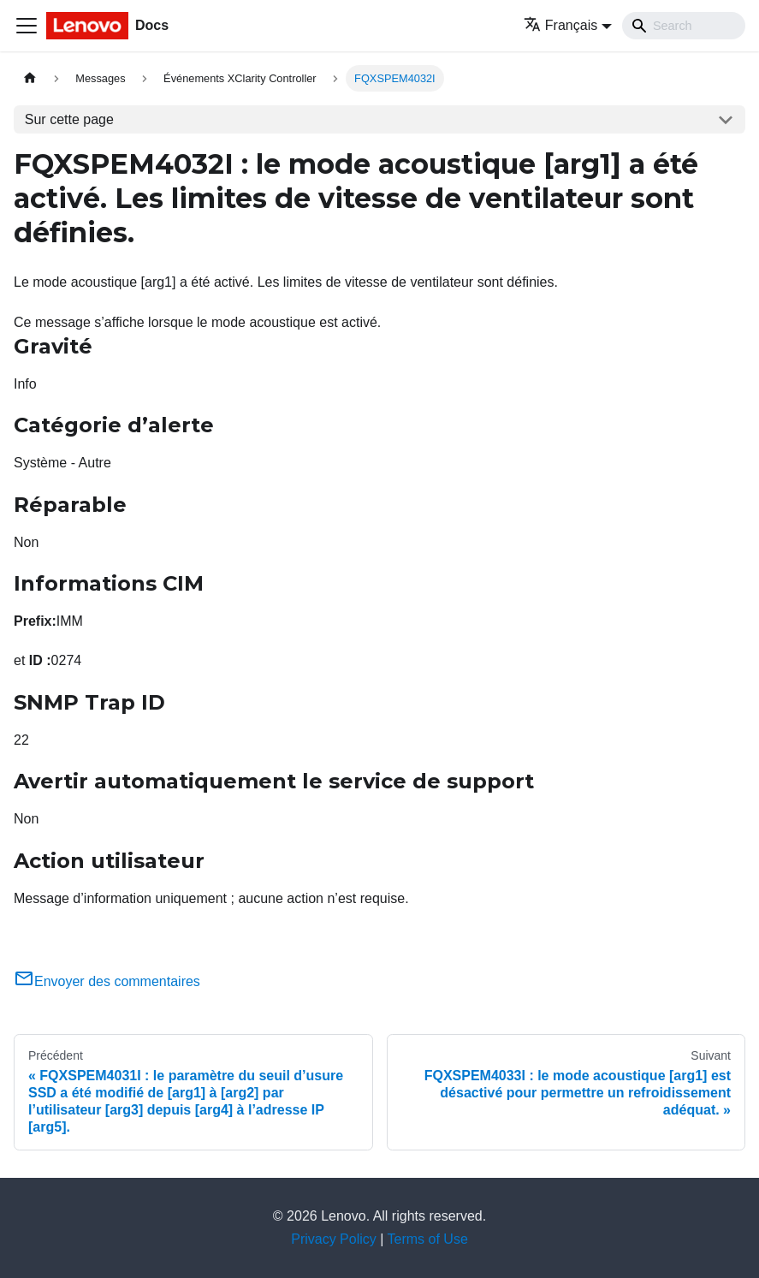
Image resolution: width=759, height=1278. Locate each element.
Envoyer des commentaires (107, 981)
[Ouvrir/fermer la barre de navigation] (26, 26)
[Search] (683, 25)
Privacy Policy (334, 1239)
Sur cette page (69, 119)
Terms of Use (428, 1239)
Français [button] (560, 25)
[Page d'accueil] (30, 78)
